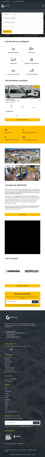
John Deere (7, 395)
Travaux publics (8, 362)
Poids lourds (7, 366)
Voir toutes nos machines (11, 372)
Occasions (7, 360)
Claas (6, 389)
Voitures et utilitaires (10, 370)
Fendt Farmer (8, 391)
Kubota (6, 397)
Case (6, 387)
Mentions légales (26, 454)
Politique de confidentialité (15, 454)
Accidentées (8, 357)
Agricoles (7, 364)
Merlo (6, 407)
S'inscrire (35, 301)
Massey (6, 405)
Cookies (33, 454)
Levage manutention (10, 368)
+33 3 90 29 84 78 (6, 1)
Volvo (6, 409)
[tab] (17, 116)
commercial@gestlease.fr (18, 1)
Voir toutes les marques (22, 285)
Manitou (7, 403)
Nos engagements (9, 381)
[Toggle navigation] (43, 6)
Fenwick (7, 393)
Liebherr (7, 401)
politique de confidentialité (25, 304)
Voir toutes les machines (22, 119)
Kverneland (7, 399)
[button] (13, 271)
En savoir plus (22, 214)
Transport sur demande (10, 379)
